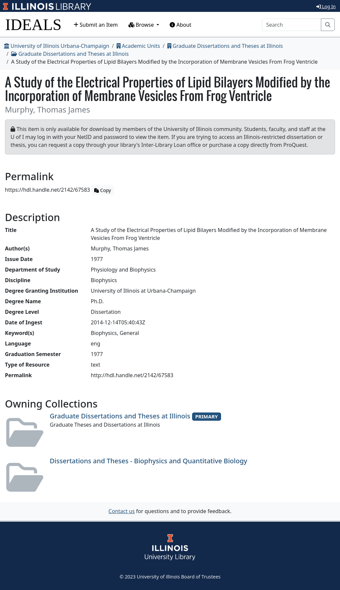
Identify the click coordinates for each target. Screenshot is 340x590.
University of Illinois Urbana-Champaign (56, 45)
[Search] (291, 24)
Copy (102, 190)
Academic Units (138, 45)
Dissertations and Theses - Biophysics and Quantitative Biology (148, 460)
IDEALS (33, 24)
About (180, 24)
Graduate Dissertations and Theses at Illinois (225, 45)
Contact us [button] (121, 511)
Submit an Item (95, 24)
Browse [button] (142, 24)
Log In (326, 6)
